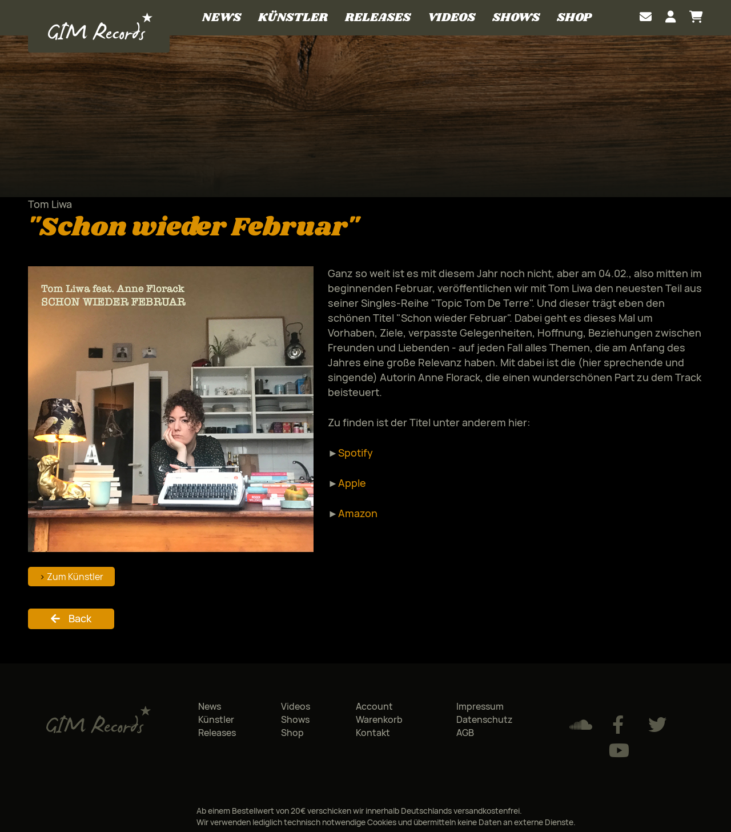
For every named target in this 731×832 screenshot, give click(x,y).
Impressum (480, 706)
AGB (465, 732)
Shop (574, 17)
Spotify (355, 452)
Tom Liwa (50, 204)
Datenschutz (484, 719)
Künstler (293, 17)
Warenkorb (379, 719)
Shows (516, 17)
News (221, 17)
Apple (352, 483)
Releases (378, 17)
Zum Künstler (75, 576)
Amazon (357, 513)
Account (374, 706)
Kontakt (373, 732)
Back (80, 618)
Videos (451, 17)
